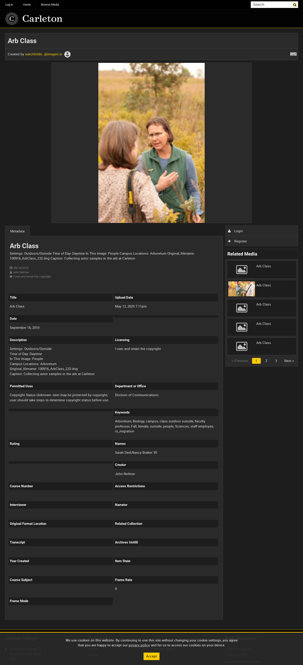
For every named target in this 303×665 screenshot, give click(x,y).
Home (27, 4)
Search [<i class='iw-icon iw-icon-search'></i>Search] (295, 4)
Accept (151, 656)
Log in (9, 4)
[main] (151, 329)
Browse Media (50, 4)
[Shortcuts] (293, 53)
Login (235, 231)
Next (289, 360)
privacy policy (139, 645)
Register (237, 241)
